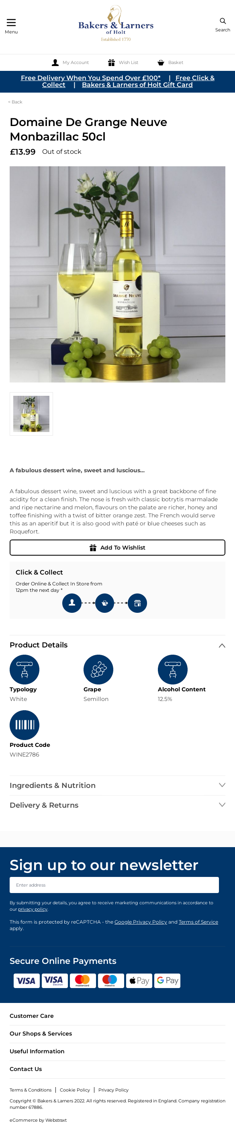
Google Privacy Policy (140, 922)
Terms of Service (198, 922)
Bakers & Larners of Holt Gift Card (137, 85)
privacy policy (32, 909)
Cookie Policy (75, 1090)
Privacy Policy (113, 1090)
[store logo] (116, 24)
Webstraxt (56, 1120)
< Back (15, 102)
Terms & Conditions (30, 1090)
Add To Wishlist (117, 547)
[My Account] (70, 62)
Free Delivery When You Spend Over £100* (91, 78)
